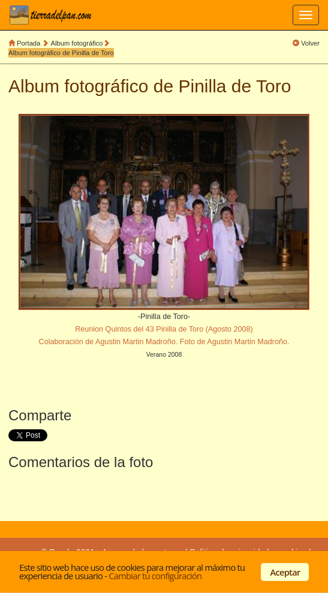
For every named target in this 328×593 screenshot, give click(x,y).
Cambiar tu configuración (155, 576)
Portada (28, 43)
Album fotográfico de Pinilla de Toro (61, 52)
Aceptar (285, 572)
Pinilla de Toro (235, 86)
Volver (310, 43)
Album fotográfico (77, 43)
